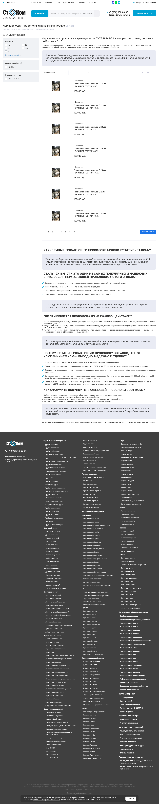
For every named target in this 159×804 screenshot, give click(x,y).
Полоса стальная (52, 551)
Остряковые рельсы (91, 487)
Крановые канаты (90, 440)
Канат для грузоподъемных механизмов (60, 726)
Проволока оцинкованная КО (56, 672)
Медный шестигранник (130, 494)
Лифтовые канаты (90, 447)
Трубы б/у (49, 521)
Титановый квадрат (128, 591)
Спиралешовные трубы (54, 504)
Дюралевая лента (90, 665)
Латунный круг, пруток (91, 748)
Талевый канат (89, 464)
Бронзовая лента (89, 614)
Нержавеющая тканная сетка (132, 644)
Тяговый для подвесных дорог (94, 467)
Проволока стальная (52, 635)
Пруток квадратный (52, 555)
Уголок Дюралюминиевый (93, 698)
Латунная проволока (91, 728)
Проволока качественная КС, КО (57, 665)
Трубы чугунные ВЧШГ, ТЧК (131, 708)
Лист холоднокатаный (53, 598)
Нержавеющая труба (129, 648)
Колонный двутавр (52, 575)
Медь (122, 441)
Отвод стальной (126, 749)
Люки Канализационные (130, 705)
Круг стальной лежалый (130, 734)
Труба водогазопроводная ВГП (56, 461)
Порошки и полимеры (129, 715)
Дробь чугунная (126, 697)
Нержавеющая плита (129, 627)
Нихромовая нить (127, 514)
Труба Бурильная (51, 495)
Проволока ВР (50, 652)
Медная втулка (126, 454)
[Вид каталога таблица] (153, 72)
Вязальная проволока (53, 639)
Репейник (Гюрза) (52, 699)
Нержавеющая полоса (129, 634)
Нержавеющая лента (129, 623)
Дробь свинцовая (127, 534)
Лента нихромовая (128, 511)
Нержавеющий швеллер (130, 672)
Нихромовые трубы (128, 521)
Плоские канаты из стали (93, 457)
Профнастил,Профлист (54, 605)
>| (82, 232)
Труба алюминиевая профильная (96, 596)
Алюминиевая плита (91, 522)
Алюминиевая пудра (128, 719)
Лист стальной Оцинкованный (57, 612)
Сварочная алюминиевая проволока (97, 585)
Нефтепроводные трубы (54, 501)
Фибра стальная (51, 558)
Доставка (48, 2)
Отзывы (81, 2)
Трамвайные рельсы (91, 501)
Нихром (123, 508)
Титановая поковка (128, 575)
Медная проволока (128, 467)
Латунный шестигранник (92, 755)
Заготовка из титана (128, 558)
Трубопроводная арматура (131, 745)
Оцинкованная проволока (55, 649)
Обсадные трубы (51, 485)
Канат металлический (53, 709)
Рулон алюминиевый (91, 582)
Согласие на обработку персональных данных (79, 795)
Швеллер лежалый (128, 741)
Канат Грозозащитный (54, 716)
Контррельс (87, 481)
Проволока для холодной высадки (58, 659)
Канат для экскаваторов (54, 738)
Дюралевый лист (90, 685)
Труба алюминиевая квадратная (95, 592)
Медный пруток (127, 491)
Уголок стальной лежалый (131, 738)
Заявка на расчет (144, 13)
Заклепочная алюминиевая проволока (98, 575)
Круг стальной (50, 541)
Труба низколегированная (55, 488)
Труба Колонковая (52, 511)
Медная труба (126, 471)
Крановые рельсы (90, 484)
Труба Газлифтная (52, 515)
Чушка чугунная (126, 711)
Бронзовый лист (89, 648)
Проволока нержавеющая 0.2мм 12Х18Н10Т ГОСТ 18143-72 (89, 193)
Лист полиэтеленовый (129, 723)
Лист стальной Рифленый (55, 602)
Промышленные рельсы (92, 491)
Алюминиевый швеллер (92, 569)
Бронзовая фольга (90, 631)
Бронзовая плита (89, 618)
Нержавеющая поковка (130, 630)
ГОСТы (57, 2)
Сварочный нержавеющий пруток (134, 686)
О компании (36, 2)
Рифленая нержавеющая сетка (133, 679)
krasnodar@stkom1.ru (119, 15)
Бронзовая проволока (91, 624)
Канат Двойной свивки (54, 719)
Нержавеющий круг (128, 655)
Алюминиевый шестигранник (94, 572)
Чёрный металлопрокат (54, 441)
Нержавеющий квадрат (130, 651)
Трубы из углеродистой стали (56, 491)
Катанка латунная (90, 715)
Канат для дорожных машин (56, 729)
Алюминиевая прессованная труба (96, 525)
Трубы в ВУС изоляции (54, 525)
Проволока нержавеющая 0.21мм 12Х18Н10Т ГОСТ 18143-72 (90, 106)
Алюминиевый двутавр (92, 542)
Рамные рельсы (89, 494)
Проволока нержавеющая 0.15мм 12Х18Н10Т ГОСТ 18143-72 (90, 85)
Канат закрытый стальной (55, 741)
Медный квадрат (127, 481)
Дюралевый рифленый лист (94, 691)
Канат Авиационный (53, 712)
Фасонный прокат (51, 568)
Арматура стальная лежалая (132, 731)
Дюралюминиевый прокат (93, 658)
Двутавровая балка (52, 572)
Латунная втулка (89, 718)
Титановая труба (127, 581)
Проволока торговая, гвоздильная (58, 689)
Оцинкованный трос (91, 454)
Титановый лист (127, 598)
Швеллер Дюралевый (91, 701)
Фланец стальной (127, 753)
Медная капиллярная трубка (132, 457)
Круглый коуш (88, 444)
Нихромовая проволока (130, 518)
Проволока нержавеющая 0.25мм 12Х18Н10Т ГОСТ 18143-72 (90, 149)
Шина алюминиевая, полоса (94, 604)
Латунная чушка (89, 742)
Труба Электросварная (54, 454)
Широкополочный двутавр (55, 588)
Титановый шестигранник (131, 605)
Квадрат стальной (52, 538)
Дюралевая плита (90, 668)
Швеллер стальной (52, 585)
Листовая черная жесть (54, 618)
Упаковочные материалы (131, 757)
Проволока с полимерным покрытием (60, 679)
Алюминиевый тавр (91, 562)
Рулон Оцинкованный (53, 629)
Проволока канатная (53, 662)
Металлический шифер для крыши (58, 625)
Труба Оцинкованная (53, 474)
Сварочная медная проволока (132, 501)
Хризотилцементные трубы (55, 471)
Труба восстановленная (54, 518)
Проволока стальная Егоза (55, 682)
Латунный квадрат (90, 745)
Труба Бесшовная (52, 448)
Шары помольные (52, 561)
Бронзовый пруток (90, 651)
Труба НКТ (49, 478)
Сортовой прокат (51, 528)
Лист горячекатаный (53, 595)
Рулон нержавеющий (129, 683)
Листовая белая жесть (53, 622)
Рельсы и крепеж (89, 474)
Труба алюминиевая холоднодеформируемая (92, 600)
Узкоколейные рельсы (92, 504)
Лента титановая (127, 561)
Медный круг (126, 484)
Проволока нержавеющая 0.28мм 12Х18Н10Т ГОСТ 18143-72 (90, 171)
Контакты (91, 2)
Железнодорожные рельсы (93, 477)
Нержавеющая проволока (131, 637)
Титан (122, 555)
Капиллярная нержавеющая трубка (135, 620)
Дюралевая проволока (91, 675)
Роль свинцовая (127, 544)
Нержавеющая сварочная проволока (135, 641)
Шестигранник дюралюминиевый (96, 705)
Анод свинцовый (127, 531)
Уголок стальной (51, 582)
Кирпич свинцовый (128, 538)
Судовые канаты (89, 460)
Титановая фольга (128, 585)
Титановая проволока (129, 578)
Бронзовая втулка (90, 611)
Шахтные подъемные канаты (94, 470)
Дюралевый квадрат (91, 678)
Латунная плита (89, 725)
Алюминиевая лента (91, 519)
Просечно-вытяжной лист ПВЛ (57, 609)
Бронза (85, 608)
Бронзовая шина (89, 638)
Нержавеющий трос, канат (131, 665)
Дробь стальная (51, 535)
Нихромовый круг (127, 524)
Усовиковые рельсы (91, 507)
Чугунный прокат (127, 694)
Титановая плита (127, 571)
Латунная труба (89, 735)
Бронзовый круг (89, 644)
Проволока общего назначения (57, 669)
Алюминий (86, 515)
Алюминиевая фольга (91, 535)
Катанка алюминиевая (92, 579)
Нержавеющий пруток (129, 662)
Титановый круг (127, 595)
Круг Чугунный (126, 701)
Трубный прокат (51, 445)
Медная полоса (127, 464)
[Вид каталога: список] (148, 72)
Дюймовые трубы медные (131, 447)
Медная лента (126, 461)
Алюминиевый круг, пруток (93, 549)
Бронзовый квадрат (90, 641)
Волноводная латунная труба (94, 712)
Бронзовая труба (89, 628)
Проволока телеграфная (54, 685)
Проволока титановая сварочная (133, 565)
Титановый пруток (128, 601)
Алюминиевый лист (91, 552)
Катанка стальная (52, 642)
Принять (131, 798)
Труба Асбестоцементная (55, 468)
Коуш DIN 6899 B (51, 754)
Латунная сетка (89, 732)
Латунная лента (89, 722)
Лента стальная (51, 545)
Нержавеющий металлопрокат (133, 612)
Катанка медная (127, 451)
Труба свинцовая (127, 551)
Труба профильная (52, 451)
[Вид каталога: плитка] (142, 72)
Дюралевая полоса (90, 671)
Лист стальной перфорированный (58, 615)
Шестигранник (51, 565)
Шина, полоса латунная (92, 758)
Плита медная (126, 497)
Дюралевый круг (89, 681)
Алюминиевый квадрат (92, 545)
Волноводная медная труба (131, 444)
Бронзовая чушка (89, 635)
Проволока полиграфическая (56, 675)
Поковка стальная (52, 548)
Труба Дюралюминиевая (92, 695)
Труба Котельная (51, 481)
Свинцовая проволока (129, 548)
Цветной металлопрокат (92, 511)
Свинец (123, 528)
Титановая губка (127, 568)
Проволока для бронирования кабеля (59, 655)
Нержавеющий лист (128, 658)
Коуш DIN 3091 (50, 751)
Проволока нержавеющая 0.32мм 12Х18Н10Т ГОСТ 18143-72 (90, 214)
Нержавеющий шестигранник (132, 676)
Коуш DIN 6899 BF (52, 758)
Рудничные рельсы (90, 497)
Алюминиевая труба (91, 532)
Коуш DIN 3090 (50, 748)
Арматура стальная (52, 531)
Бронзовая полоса (90, 621)
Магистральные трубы (53, 498)
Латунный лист (89, 752)
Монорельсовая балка (53, 578)
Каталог (40, 14)
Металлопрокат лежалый (131, 727)
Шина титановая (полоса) (130, 608)
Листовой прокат (51, 592)
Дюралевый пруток (90, 688)
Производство (69, 2)
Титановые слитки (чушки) (131, 588)
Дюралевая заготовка (91, 661)
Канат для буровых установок (56, 722)
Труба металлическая (53, 465)
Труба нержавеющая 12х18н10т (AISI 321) (61, 458)
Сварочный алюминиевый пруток (96, 589)
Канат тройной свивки (53, 745)
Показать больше (148, 232)
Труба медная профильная (131, 504)
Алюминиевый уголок (91, 565)
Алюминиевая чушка (91, 539)
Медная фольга (127, 474)
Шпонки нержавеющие (129, 690)
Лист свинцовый (127, 541)
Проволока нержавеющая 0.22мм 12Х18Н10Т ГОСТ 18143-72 (90, 128)
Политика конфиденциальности (79, 793)
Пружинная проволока (54, 695)
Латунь (85, 708)
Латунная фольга (89, 738)
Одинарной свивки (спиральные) (96, 450)
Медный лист (126, 487)
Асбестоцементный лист (54, 632)
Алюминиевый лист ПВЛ (92, 555)
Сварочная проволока (53, 702)
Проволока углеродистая (54, 692)
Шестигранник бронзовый (93, 654)
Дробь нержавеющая (129, 616)
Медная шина (126, 477)
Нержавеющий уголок (129, 669)
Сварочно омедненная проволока (58, 706)
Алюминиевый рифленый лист (95, 559)
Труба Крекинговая (52, 508)
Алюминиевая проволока (93, 529)
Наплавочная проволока (54, 645)
